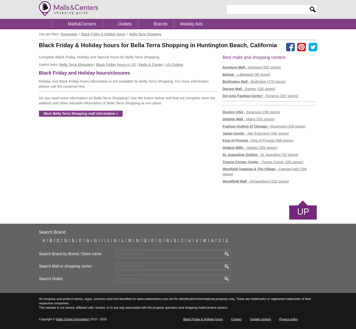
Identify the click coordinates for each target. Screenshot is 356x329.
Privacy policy (288, 319)
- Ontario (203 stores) (250, 148)
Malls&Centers (82, 24)
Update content (260, 319)
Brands (160, 24)
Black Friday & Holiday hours (203, 319)
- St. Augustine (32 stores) (260, 155)
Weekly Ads (191, 24)
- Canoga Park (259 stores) (265, 171)
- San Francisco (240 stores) (256, 133)
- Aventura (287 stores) (252, 67)
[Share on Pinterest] (301, 47)
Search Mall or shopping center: (66, 266)
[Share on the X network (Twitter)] (313, 47)
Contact (236, 319)
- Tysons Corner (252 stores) (263, 162)
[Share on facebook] (290, 47)
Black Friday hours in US (116, 64)
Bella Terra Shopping (76, 64)
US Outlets (174, 64)
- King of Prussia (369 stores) (258, 140)
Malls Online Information (72, 319)
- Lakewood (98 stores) (247, 75)
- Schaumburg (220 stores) (256, 181)
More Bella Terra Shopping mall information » (81, 113)
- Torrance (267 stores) (260, 96)
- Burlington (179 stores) (254, 82)
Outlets (125, 24)
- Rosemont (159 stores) (264, 126)
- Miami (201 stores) (249, 119)
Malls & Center (151, 64)
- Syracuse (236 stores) (251, 112)
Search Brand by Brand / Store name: (71, 254)
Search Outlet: (51, 279)
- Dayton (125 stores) (249, 89)
